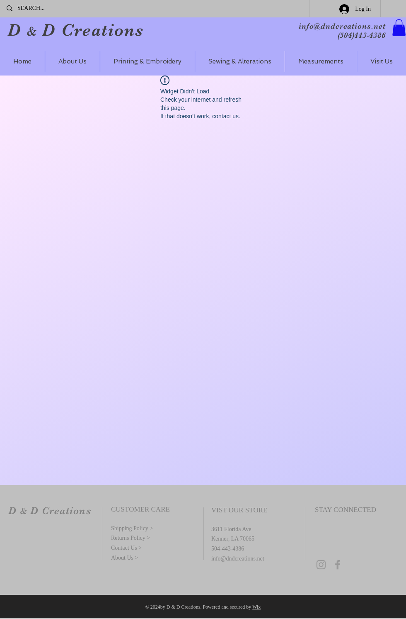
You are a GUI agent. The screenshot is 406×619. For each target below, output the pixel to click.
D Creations (90, 30)
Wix (256, 607)
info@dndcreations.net (342, 26)
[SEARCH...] (44, 8)
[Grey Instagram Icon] (321, 564)
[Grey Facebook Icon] (337, 564)
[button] (399, 27)
